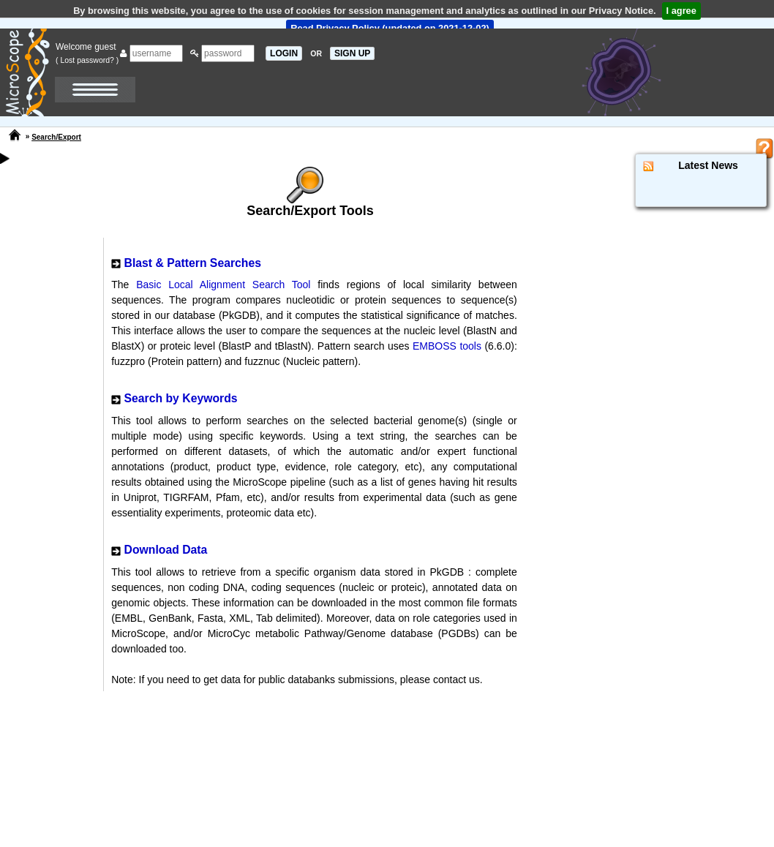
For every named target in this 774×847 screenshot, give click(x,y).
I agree (681, 10)
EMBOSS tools (447, 346)
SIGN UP (352, 53)
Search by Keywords (181, 398)
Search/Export (56, 137)
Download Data (166, 549)
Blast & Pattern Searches (192, 263)
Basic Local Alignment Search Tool (223, 284)
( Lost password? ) (87, 60)
